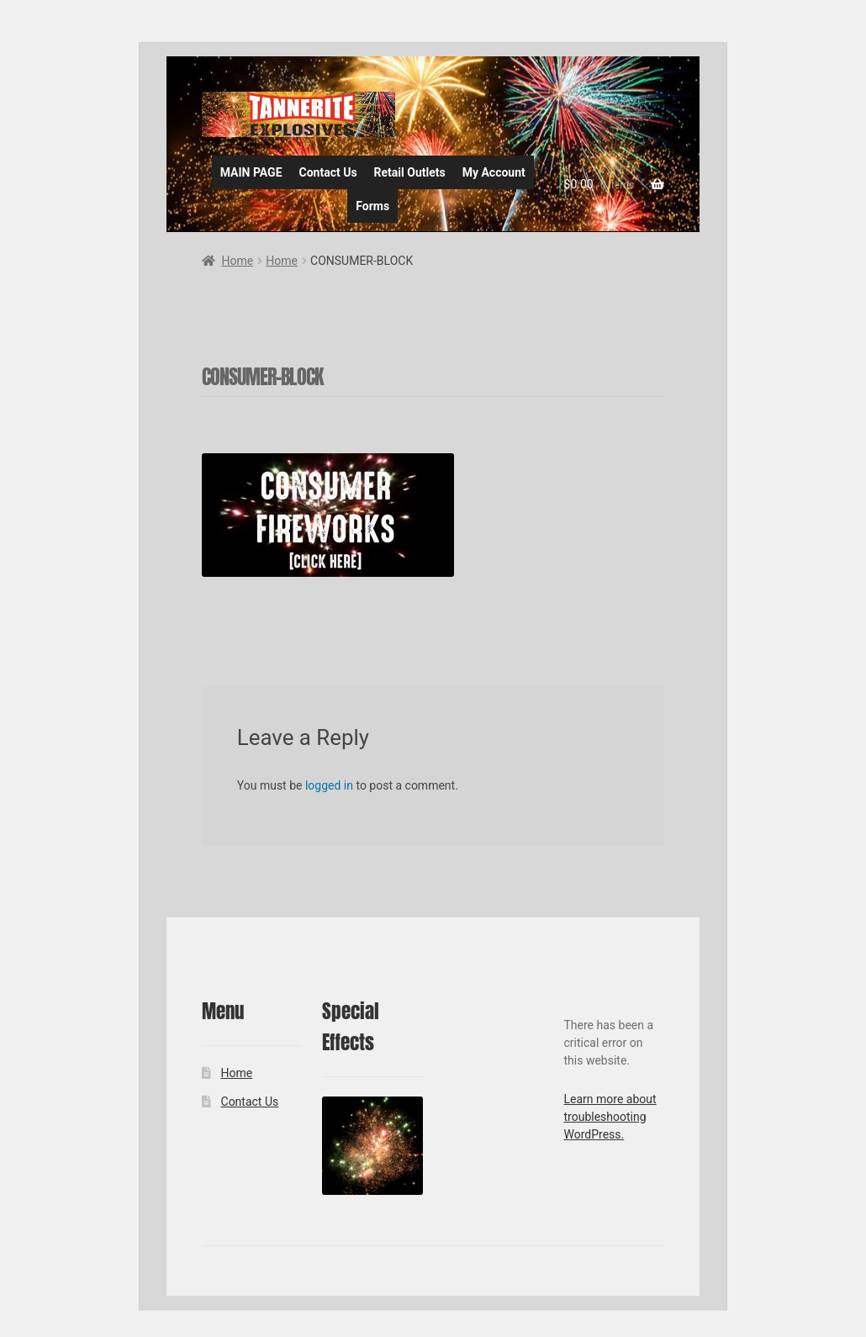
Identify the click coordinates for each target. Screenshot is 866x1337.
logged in (329, 785)
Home (237, 260)
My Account (493, 172)
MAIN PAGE (251, 172)
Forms (372, 206)
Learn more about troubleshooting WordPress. (610, 1116)
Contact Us (328, 172)
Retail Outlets (410, 172)
